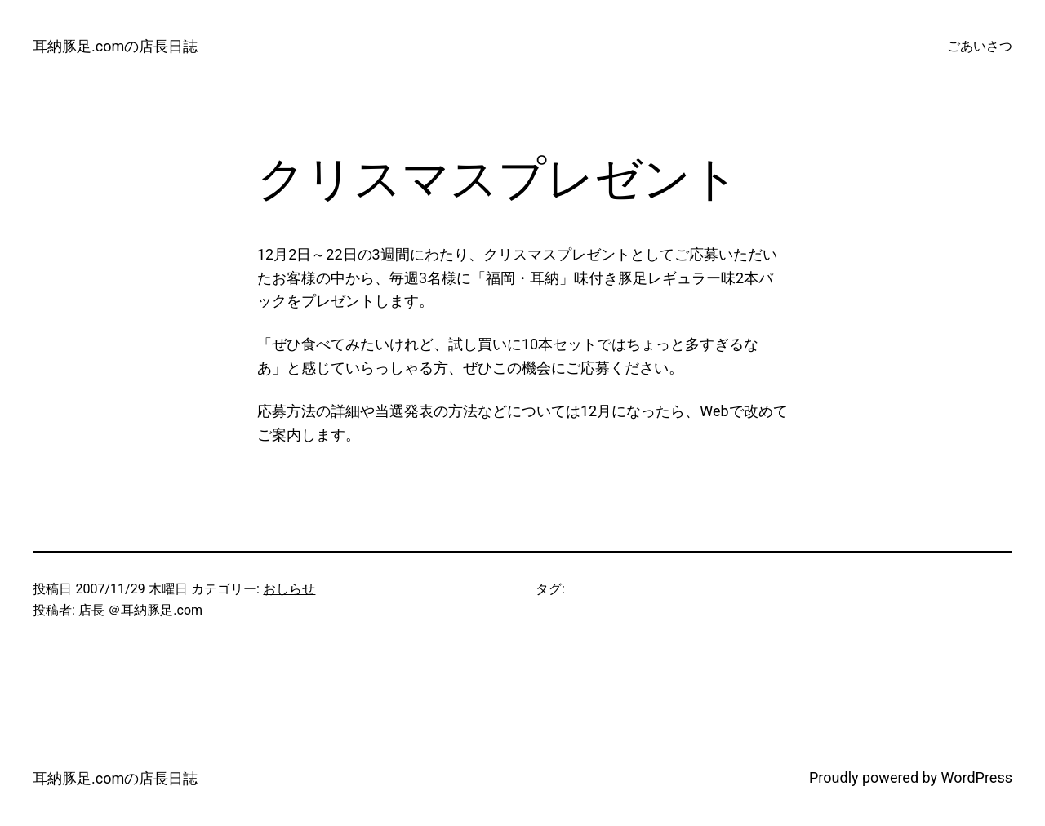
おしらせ (289, 589)
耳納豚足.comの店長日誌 (115, 46)
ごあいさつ (979, 46)
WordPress (976, 777)
